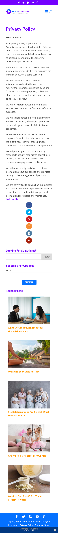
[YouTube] (33, 4)
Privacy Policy (27, 525)
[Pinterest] (37, 4)
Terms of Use (42, 525)
